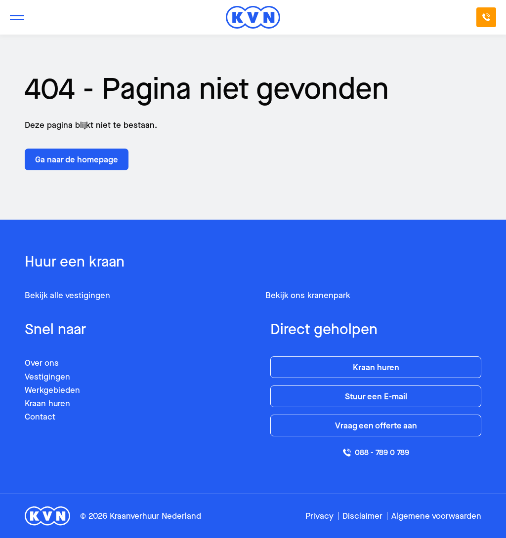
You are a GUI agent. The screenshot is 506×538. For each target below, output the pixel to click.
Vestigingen (47, 377)
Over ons (42, 363)
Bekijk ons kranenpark (307, 295)
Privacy (319, 516)
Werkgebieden (52, 390)
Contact (40, 417)
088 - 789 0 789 (376, 452)
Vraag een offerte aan (376, 425)
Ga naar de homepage (76, 159)
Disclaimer (362, 516)
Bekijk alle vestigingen (67, 295)
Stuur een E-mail (376, 396)
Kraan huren (47, 403)
